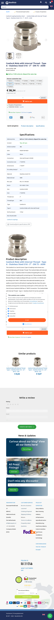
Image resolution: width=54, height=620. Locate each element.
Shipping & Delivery (26, 514)
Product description (27, 126)
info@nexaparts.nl (11, 523)
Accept (27, 320)
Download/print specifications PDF (18, 224)
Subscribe (13, 490)
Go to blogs (27, 449)
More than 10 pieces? (20, 112)
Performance (12, 308)
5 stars (18, 404)
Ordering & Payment (26, 511)
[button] (51, 7)
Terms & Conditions (26, 520)
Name (7, 407)
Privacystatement (18, 613)
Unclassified (12, 316)
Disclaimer (9, 613)
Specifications (40, 126)
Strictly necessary (13, 306)
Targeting (11, 311)
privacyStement (33, 301)
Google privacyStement (38, 303)
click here (14, 472)
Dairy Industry (39, 508)
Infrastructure (40, 517)
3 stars (13, 404)
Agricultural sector (41, 520)
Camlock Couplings (12, 219)
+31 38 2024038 (10, 526)
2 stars (10, 404)
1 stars (8, 404)
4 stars (15, 404)
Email (7, 414)
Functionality (12, 313)
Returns (23, 517)
